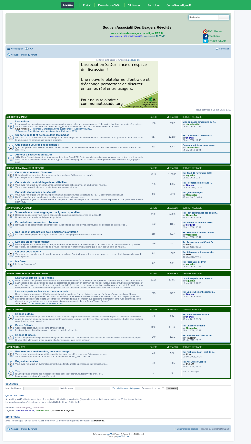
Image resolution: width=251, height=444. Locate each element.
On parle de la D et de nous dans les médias (42, 134)
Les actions (22, 121)
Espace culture (24, 313)
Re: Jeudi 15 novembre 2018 (197, 173)
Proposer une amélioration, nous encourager (42, 351)
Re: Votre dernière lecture (196, 314)
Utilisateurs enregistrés (63, 410)
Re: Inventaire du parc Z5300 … (199, 335)
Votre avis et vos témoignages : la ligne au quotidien (47, 212)
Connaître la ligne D (178, 5)
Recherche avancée (226, 17)
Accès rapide (17, 49)
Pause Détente (24, 325)
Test (17, 371)
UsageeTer (191, 195)
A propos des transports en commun (27, 273)
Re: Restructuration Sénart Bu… (199, 242)
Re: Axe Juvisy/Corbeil (194, 362)
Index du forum (29, 55)
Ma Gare (20, 261)
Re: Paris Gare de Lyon (194, 262)
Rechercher (221, 17)
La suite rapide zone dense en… (199, 278)
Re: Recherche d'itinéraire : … (198, 183)
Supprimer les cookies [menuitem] (187, 429)
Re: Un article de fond (194, 325)
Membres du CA (43, 410)
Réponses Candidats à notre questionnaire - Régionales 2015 (47, 131)
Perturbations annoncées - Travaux (36, 222)
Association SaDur (16, 117)
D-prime (190, 138)
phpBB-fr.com (123, 436)
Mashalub (99, 420)
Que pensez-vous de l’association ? (37, 144)
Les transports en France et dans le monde (41, 291)
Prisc (189, 354)
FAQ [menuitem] (30, 49)
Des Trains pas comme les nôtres (47, 303)
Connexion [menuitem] (224, 49)
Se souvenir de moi (153, 388)
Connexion (11, 384)
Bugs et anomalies (26, 361)
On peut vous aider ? (28, 251)
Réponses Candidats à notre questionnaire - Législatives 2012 (61, 129)
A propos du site (15, 347)
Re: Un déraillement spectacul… (199, 292)
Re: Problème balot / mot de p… (199, 352)
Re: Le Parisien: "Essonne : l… (198, 135)
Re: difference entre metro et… (198, 252)
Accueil (14, 55)
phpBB (109, 434)
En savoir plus (134, 60)
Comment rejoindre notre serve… (200, 145)
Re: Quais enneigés (193, 192)
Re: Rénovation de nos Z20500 (198, 232)
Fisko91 (190, 364)
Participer (153, 5)
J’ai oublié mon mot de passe (126, 388)
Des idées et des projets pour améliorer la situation (46, 231)
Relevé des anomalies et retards (25, 168)
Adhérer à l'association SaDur (33, 154)
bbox (188, 244)
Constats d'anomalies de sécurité (35, 192)
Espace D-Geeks (25, 334)
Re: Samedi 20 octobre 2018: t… (199, 222)
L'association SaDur (109, 5)
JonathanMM (192, 124)
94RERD (190, 225)
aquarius (190, 175)
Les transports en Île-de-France (34, 277)
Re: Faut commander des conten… (200, 213)
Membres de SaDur (25, 410)
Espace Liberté (14, 310)
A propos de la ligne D (19, 208)
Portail (87, 5)
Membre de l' (154, 36)
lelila (188, 254)
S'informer (134, 5)
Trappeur (191, 338)
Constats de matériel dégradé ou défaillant (41, 182)
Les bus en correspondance (32, 241)
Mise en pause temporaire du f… (199, 122)
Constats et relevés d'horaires (33, 172)
